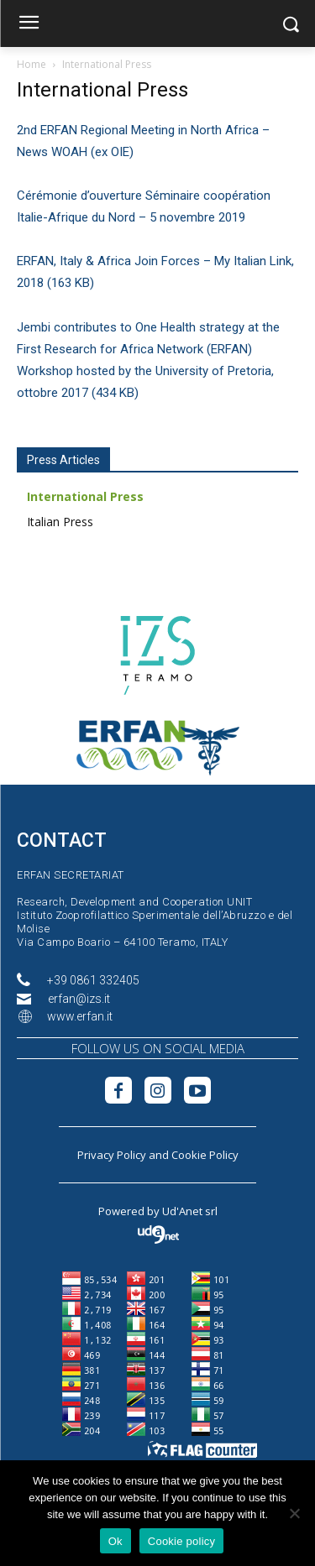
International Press (85, 496)
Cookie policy (182, 1541)
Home (31, 64)
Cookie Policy (205, 1154)
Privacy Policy (111, 1154)
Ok (115, 1541)
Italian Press (60, 522)
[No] (294, 1513)
